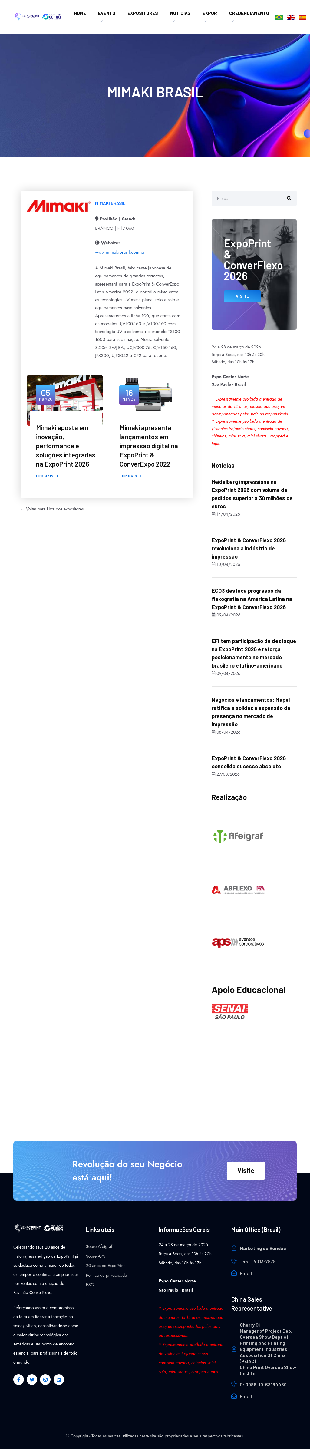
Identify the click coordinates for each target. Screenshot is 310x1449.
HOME (80, 13)
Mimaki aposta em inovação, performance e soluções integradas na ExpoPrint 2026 (65, 446)
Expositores (142, 13)
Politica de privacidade (106, 1275)
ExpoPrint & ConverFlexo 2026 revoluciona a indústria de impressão (249, 548)
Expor (210, 13)
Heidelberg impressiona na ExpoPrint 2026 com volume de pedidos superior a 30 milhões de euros (252, 494)
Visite (245, 1170)
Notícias (180, 13)
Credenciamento (249, 13)
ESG (90, 1285)
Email (246, 1273)
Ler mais (47, 476)
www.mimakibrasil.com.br (120, 252)
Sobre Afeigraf (99, 1246)
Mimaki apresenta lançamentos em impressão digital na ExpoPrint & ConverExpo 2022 (149, 446)
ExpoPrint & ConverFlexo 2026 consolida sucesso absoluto (249, 762)
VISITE (242, 296)
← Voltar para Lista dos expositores (52, 509)
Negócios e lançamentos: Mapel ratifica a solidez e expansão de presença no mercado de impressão (251, 712)
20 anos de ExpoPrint (105, 1266)
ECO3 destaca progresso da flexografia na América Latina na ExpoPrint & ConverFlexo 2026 (252, 598)
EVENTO (106, 13)
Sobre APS (95, 1256)
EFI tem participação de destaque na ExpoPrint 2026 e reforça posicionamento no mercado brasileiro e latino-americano (254, 653)
